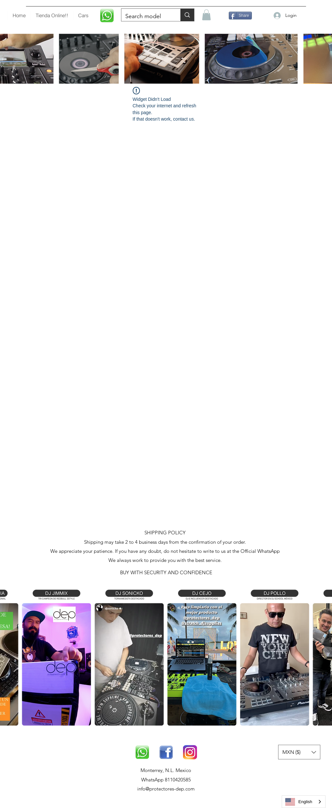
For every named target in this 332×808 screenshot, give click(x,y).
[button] (206, 14)
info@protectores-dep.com (166, 789)
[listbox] (299, 752)
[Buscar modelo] (146, 16)
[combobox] (304, 801)
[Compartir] (240, 15)
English (298, 802)
